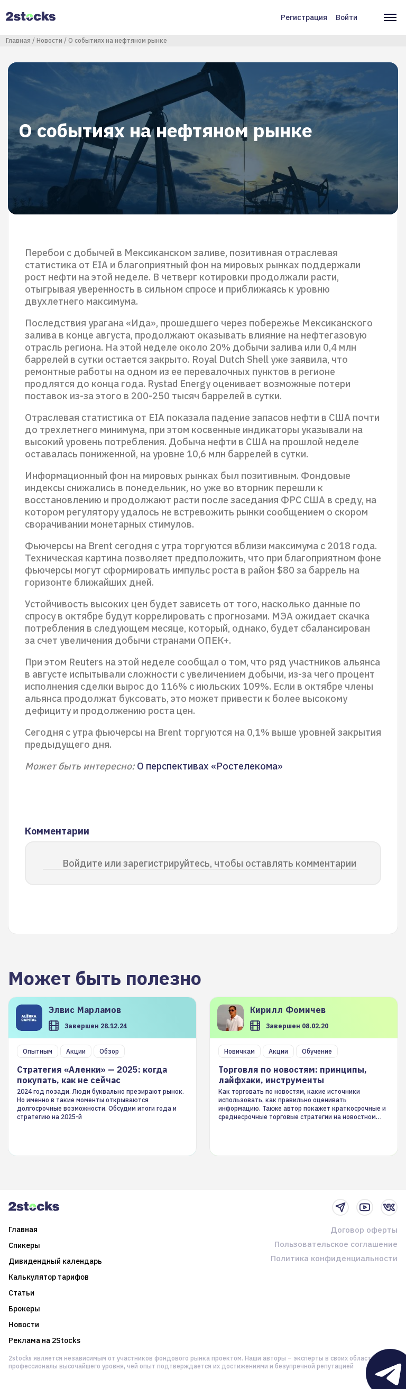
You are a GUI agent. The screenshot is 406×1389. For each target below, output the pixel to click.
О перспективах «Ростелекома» (210, 766)
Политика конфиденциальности (334, 1258)
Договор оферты (364, 1230)
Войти (346, 17)
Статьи (21, 1293)
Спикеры (24, 1245)
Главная (18, 40)
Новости (49, 40)
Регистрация (304, 17)
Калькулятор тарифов (48, 1277)
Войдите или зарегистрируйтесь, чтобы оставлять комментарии (209, 863)
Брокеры (24, 1308)
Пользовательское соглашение (336, 1244)
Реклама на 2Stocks (44, 1340)
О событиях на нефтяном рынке (117, 40)
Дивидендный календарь (55, 1261)
